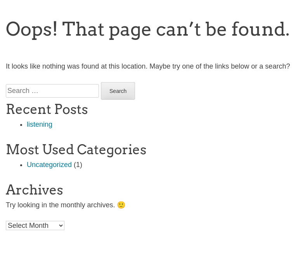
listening (39, 124)
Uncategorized (49, 165)
